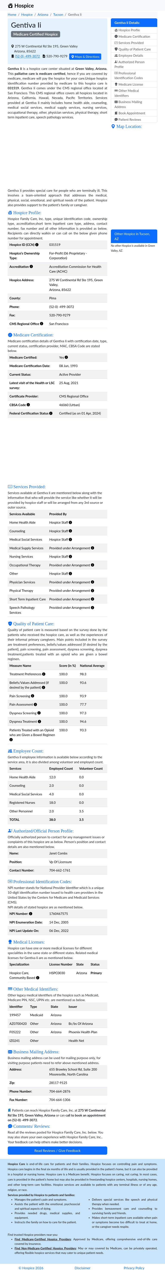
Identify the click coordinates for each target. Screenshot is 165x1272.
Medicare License (129, 84)
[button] (36, 245)
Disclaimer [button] (82, 1268)
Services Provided (129, 43)
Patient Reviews (128, 119)
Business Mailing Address (128, 104)
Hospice (27, 14)
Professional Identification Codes (129, 75)
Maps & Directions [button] (85, 56)
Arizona (43, 14)
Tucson (58, 14)
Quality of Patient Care (133, 49)
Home (12, 14)
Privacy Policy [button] (134, 1268)
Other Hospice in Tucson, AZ (132, 236)
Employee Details (129, 55)
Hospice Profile (127, 30)
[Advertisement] (57, 153)
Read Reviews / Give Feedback (57, 1150)
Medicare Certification (132, 36)
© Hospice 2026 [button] (30, 1268)
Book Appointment (130, 113)
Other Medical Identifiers (127, 93)
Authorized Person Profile (130, 64)
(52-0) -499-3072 (27, 56)
